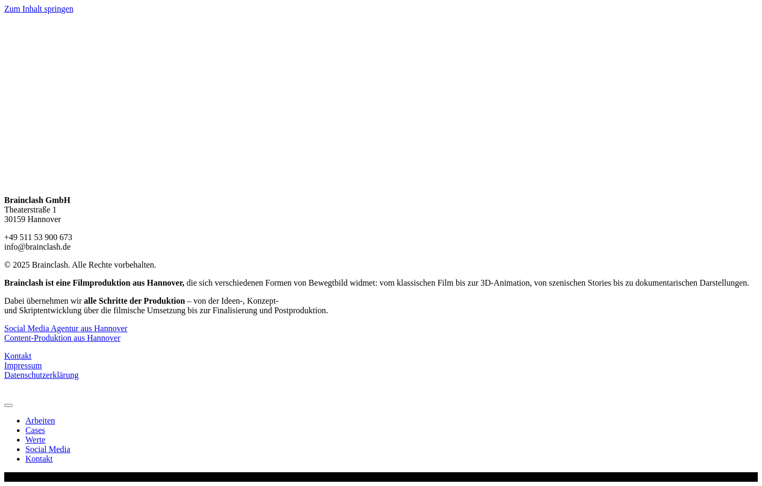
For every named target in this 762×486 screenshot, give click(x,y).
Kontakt (18, 355)
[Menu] (8, 405)
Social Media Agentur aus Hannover (66, 328)
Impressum (23, 365)
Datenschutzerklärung (41, 374)
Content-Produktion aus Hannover (62, 337)
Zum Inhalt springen (39, 8)
